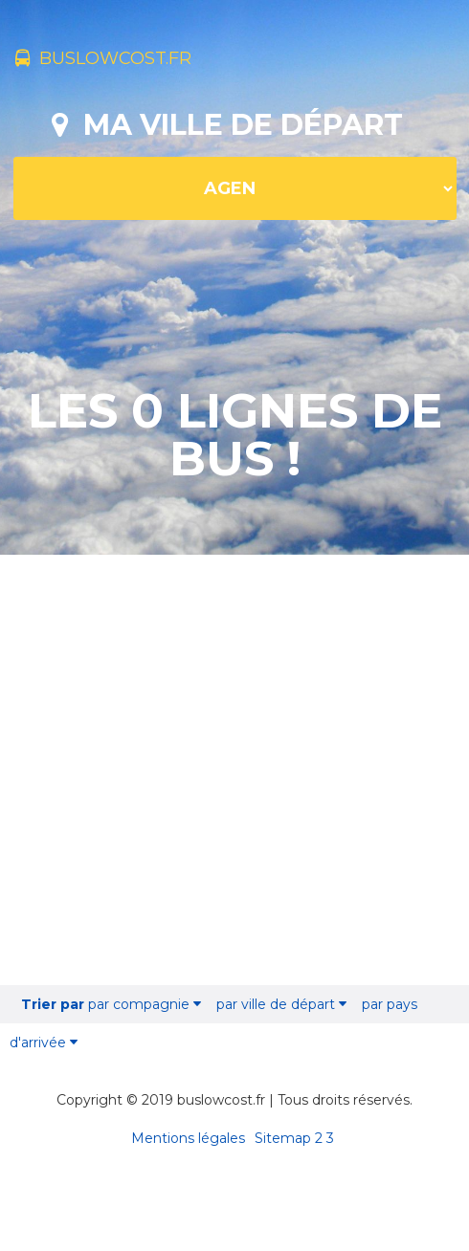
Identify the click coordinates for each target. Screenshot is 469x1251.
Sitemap (283, 1138)
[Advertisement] (235, 772)
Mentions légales (188, 1138)
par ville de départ (281, 1004)
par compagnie (111, 1004)
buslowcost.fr (103, 58)
